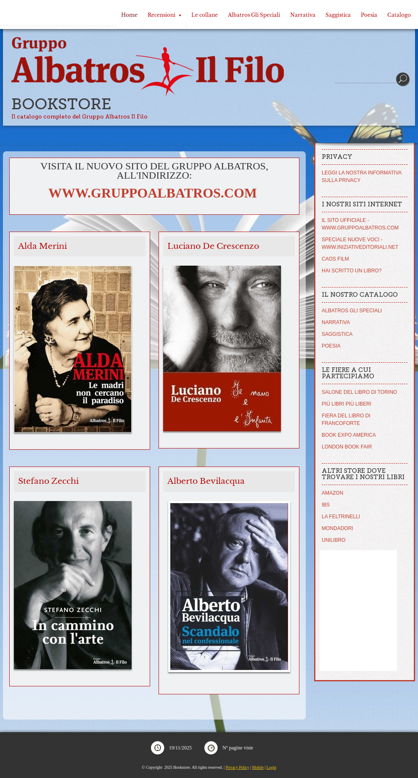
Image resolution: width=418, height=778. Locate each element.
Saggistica (338, 15)
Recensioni (164, 15)
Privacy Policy (237, 767)
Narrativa (302, 15)
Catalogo (399, 15)
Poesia (369, 15)
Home (129, 15)
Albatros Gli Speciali (254, 15)
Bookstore (61, 104)
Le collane (204, 15)
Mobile (258, 767)
